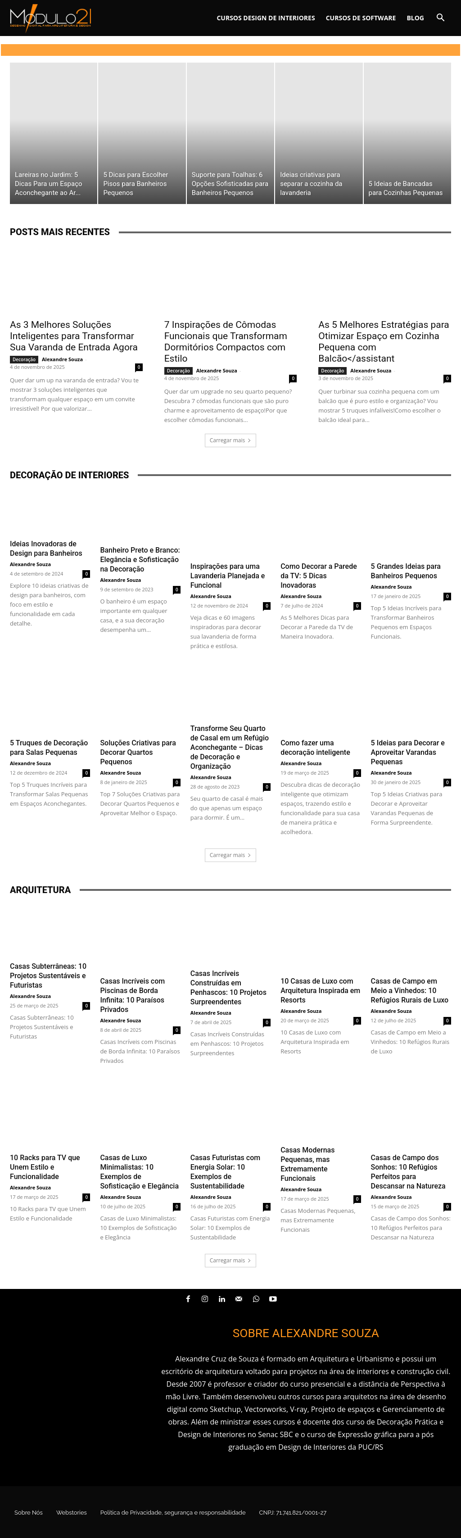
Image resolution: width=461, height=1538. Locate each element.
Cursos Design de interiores (266, 18)
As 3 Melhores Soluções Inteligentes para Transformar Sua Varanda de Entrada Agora (74, 336)
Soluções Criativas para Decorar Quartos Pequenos (138, 752)
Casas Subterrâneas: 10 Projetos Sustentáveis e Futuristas (48, 975)
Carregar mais (231, 440)
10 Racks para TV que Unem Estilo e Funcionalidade (45, 1167)
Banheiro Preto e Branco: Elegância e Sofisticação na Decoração (140, 559)
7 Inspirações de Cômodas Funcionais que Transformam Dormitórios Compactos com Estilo (225, 341)
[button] (440, 18)
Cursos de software (361, 18)
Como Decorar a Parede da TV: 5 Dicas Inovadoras (318, 576)
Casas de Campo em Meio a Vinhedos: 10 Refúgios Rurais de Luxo (410, 990)
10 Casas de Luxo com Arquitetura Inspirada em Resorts (320, 990)
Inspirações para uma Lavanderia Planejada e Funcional (227, 576)
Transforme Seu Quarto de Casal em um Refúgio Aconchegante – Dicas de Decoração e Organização (229, 747)
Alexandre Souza (62, 359)
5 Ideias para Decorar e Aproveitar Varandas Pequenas (408, 752)
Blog (415, 18)
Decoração (24, 359)
